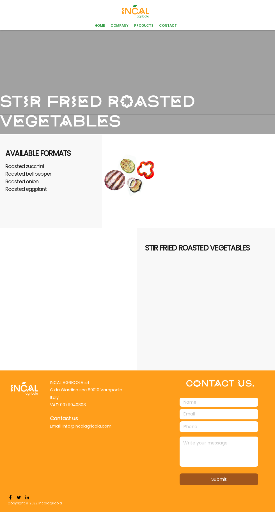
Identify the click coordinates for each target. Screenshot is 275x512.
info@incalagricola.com (87, 426)
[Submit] (219, 479)
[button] (143, 25)
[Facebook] (10, 497)
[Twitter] (19, 497)
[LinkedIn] (27, 497)
